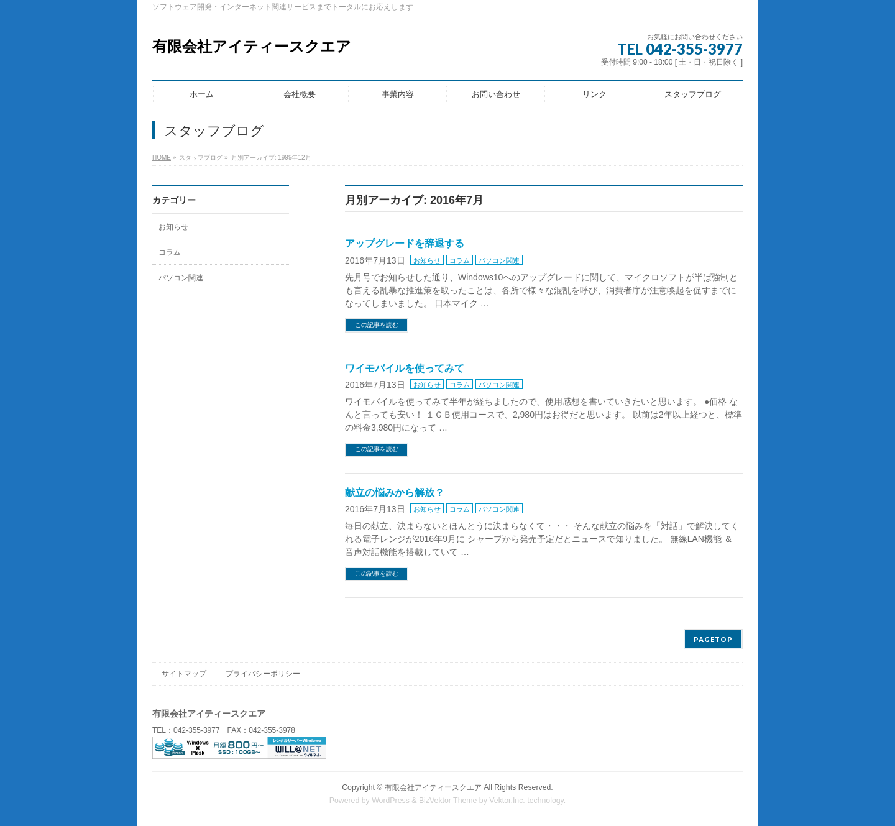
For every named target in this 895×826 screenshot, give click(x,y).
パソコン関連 (499, 260)
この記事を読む (376, 324)
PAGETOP (713, 639)
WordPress (391, 800)
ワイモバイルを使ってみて (404, 368)
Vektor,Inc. (507, 800)
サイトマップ (184, 673)
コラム (459, 260)
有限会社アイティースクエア (251, 46)
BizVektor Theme (448, 800)
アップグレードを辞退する (404, 243)
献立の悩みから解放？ (394, 492)
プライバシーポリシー (263, 673)
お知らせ (427, 260)
